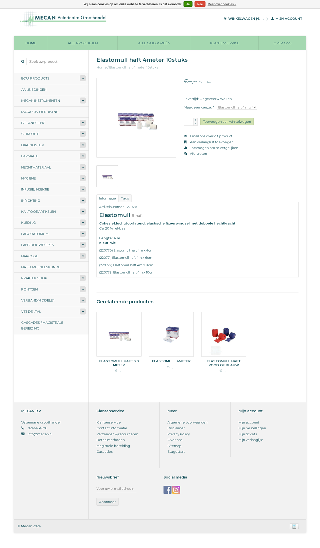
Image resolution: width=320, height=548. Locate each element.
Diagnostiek (32, 145)
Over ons (283, 43)
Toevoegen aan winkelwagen (227, 122)
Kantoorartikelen (38, 212)
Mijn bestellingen (252, 428)
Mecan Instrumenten (40, 100)
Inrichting (30, 200)
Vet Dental (31, 312)
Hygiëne (28, 178)
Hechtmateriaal (36, 167)
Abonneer (107, 502)
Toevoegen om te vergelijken (211, 148)
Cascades (104, 452)
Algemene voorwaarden (188, 422)
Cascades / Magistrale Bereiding (42, 325)
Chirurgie (30, 134)
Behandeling (33, 123)
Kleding (28, 222)
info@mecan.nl (40, 434)
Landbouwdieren (37, 245)
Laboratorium (34, 234)
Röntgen (29, 289)
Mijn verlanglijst (250, 440)
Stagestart (176, 452)
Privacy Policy (179, 434)
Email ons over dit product (208, 136)
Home (31, 43)
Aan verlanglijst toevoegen (209, 142)
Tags (125, 198)
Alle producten (83, 43)
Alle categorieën (154, 43)
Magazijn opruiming (39, 112)
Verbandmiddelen (38, 300)
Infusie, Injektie (35, 189)
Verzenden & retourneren (117, 434)
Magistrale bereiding (113, 446)
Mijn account (286, 18)
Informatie (107, 198)
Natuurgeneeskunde (40, 267)
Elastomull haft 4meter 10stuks (133, 67)
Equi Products (35, 78)
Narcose (29, 256)
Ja (188, 4)
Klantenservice (224, 43)
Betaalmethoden (110, 440)
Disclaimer (176, 428)
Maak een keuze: (199, 107)
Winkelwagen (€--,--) (246, 18)
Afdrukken (195, 154)
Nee (200, 4)
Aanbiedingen (33, 90)
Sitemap (175, 446)
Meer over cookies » (222, 4)
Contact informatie (111, 428)
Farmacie (29, 156)
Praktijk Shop (34, 278)
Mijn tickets (247, 434)
